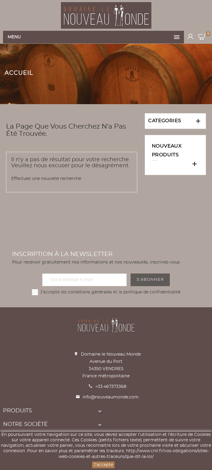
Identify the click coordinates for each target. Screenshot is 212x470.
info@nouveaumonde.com (111, 397)
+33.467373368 (110, 387)
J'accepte (103, 465)
